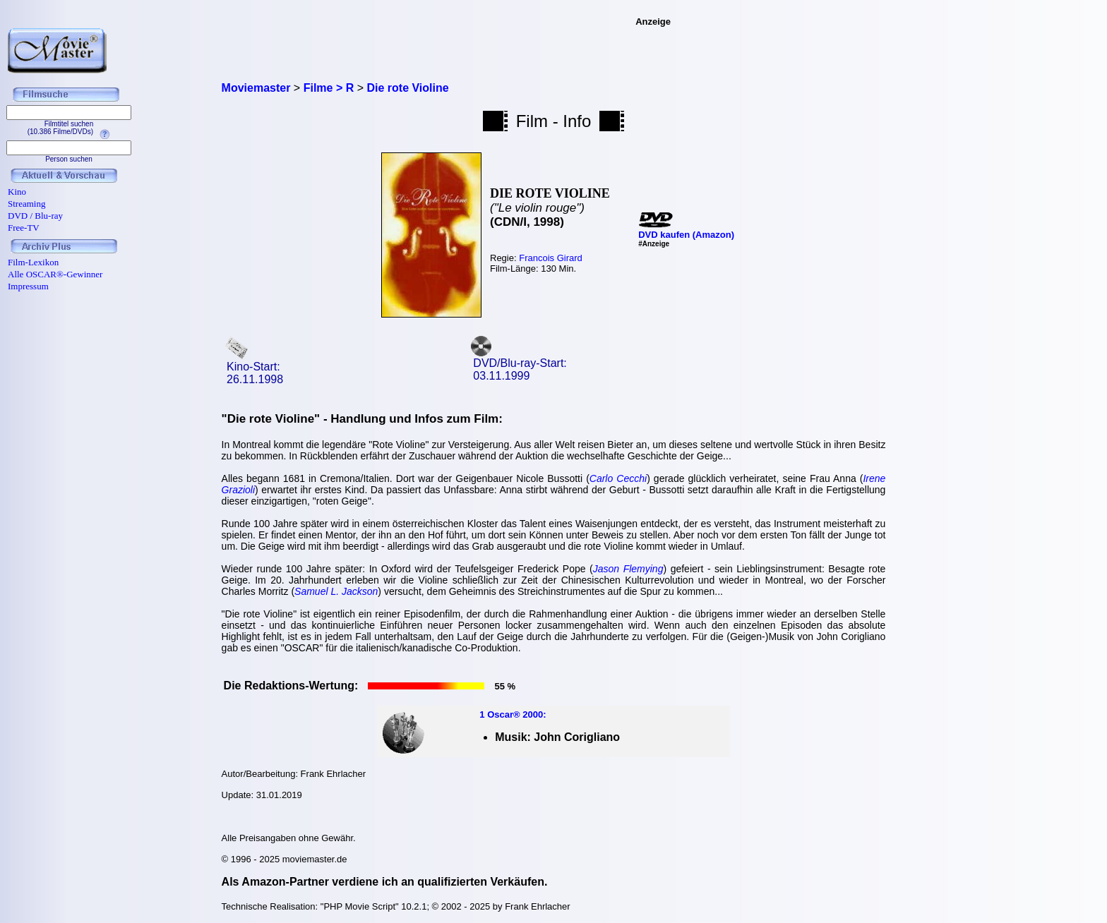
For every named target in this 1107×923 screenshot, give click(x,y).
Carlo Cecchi (618, 478)
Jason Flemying (628, 568)
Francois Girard (550, 258)
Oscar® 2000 (515, 714)
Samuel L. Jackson (336, 591)
